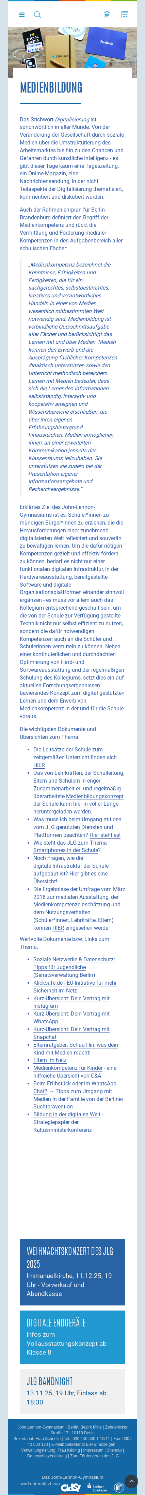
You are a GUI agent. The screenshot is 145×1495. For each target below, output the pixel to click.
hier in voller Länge (95, 804)
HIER (39, 765)
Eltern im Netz (50, 1060)
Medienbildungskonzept (95, 796)
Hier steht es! (105, 835)
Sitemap (114, 1450)
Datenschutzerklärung (47, 1456)
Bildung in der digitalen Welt (66, 1114)
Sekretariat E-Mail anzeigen (90, 1444)
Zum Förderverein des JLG (94, 1456)
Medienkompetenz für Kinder (67, 1068)
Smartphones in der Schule (65, 850)
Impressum (93, 1450)
